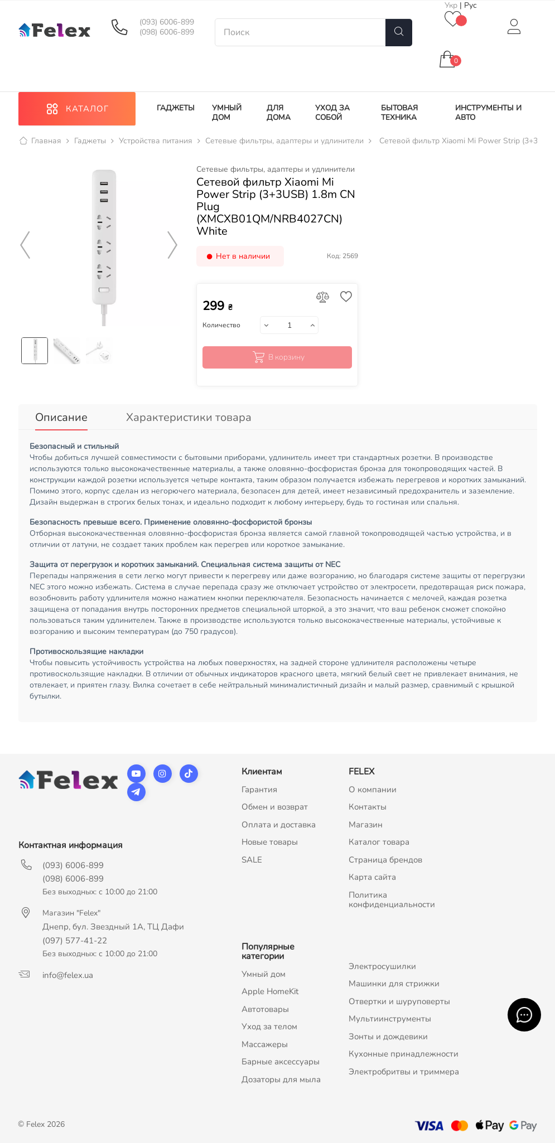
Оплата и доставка (279, 824)
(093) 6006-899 (166, 22)
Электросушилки (382, 966)
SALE (252, 859)
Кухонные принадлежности (404, 1053)
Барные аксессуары (281, 1061)
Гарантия (259, 789)
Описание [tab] (61, 417)
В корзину (277, 357)
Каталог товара (379, 841)
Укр (452, 5)
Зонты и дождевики (388, 1036)
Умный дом (264, 974)
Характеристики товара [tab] (189, 417)
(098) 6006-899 (166, 32)
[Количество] (289, 325)
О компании (373, 789)
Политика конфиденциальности (392, 899)
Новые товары (270, 841)
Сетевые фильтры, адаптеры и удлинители (275, 169)
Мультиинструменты (390, 1018)
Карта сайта (372, 877)
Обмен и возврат (275, 806)
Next (172, 245)
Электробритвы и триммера (404, 1071)
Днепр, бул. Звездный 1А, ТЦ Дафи (113, 926)
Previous (25, 245)
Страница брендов (385, 859)
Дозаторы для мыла (281, 1079)
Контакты (368, 806)
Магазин (366, 824)
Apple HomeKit (270, 991)
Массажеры (265, 1044)
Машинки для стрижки (394, 983)
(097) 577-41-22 (74, 940)
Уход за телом (269, 1026)
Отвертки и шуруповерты (399, 1001)
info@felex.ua (67, 975)
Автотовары (265, 1009)
